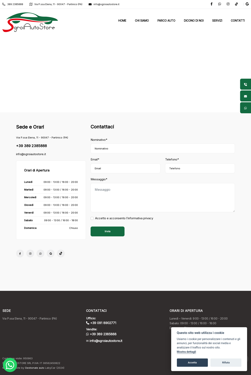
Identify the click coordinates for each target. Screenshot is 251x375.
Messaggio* (99, 179)
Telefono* (172, 159)
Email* (95, 159)
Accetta (192, 362)
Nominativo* (99, 140)
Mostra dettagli (186, 352)
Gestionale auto (34, 367)
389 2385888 (12, 4)
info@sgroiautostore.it (104, 4)
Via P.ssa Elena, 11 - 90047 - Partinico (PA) (55, 4)
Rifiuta (226, 362)
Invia (107, 231)
